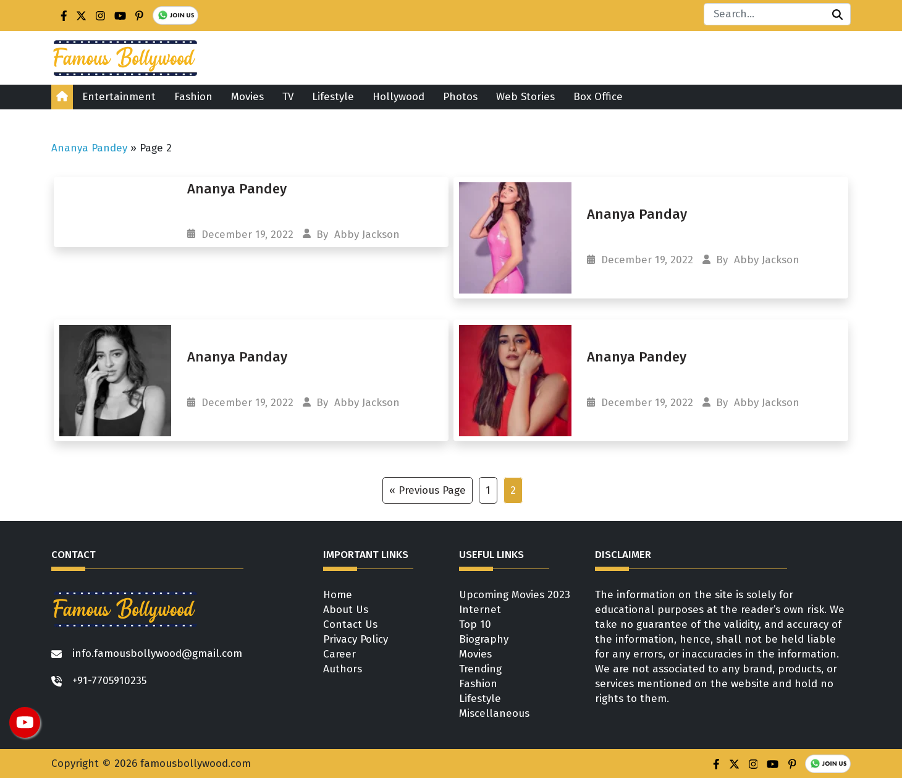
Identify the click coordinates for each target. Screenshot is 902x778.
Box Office (598, 96)
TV (287, 96)
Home (337, 594)
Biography (483, 639)
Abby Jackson (367, 234)
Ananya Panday (637, 214)
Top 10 (475, 624)
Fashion (193, 96)
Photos (460, 96)
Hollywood (398, 96)
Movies (247, 96)
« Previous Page (427, 490)
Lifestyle (333, 96)
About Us (345, 609)
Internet (480, 609)
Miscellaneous (494, 713)
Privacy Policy (355, 639)
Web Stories (525, 96)
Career (339, 654)
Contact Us (350, 624)
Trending (480, 668)
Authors (342, 668)
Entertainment (119, 96)
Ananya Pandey (89, 148)
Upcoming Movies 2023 (514, 594)
